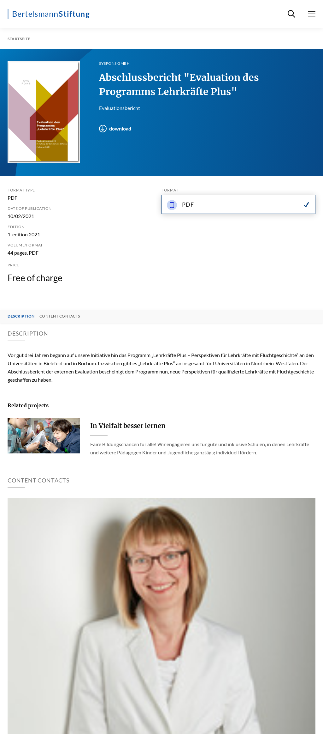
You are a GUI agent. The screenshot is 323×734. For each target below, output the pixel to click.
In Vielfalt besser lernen (128, 426)
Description (21, 316)
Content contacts (59, 316)
